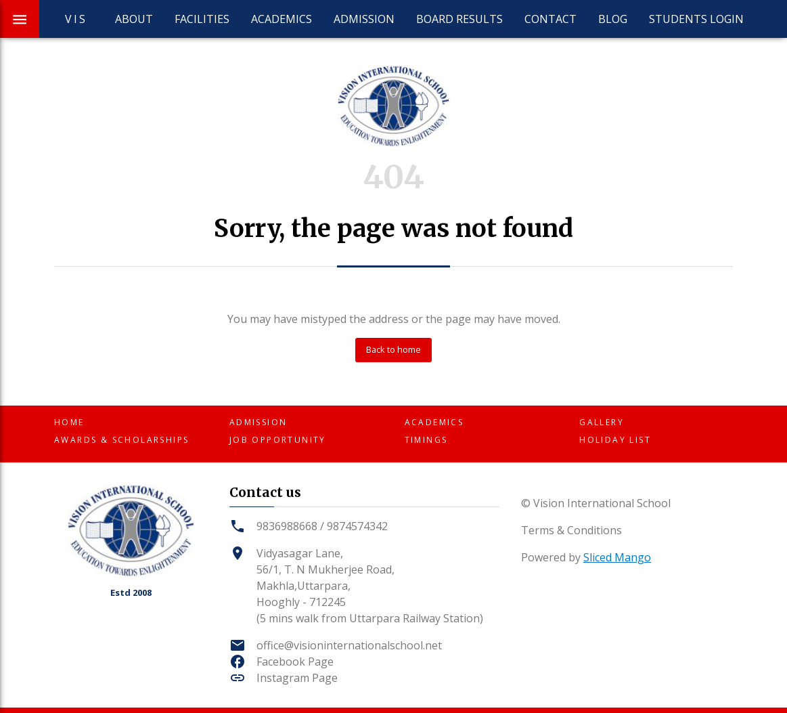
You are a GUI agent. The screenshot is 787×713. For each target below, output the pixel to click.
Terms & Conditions (571, 530)
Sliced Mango (617, 557)
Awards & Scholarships (121, 440)
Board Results (459, 19)
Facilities (202, 19)
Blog (612, 19)
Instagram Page (297, 677)
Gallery (601, 422)
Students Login (696, 19)
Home (69, 422)
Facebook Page (295, 661)
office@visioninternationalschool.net (349, 645)
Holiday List (615, 440)
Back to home (393, 349)
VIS (76, 19)
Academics (281, 19)
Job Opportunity (277, 440)
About (134, 19)
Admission (364, 19)
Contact (550, 19)
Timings (426, 440)
